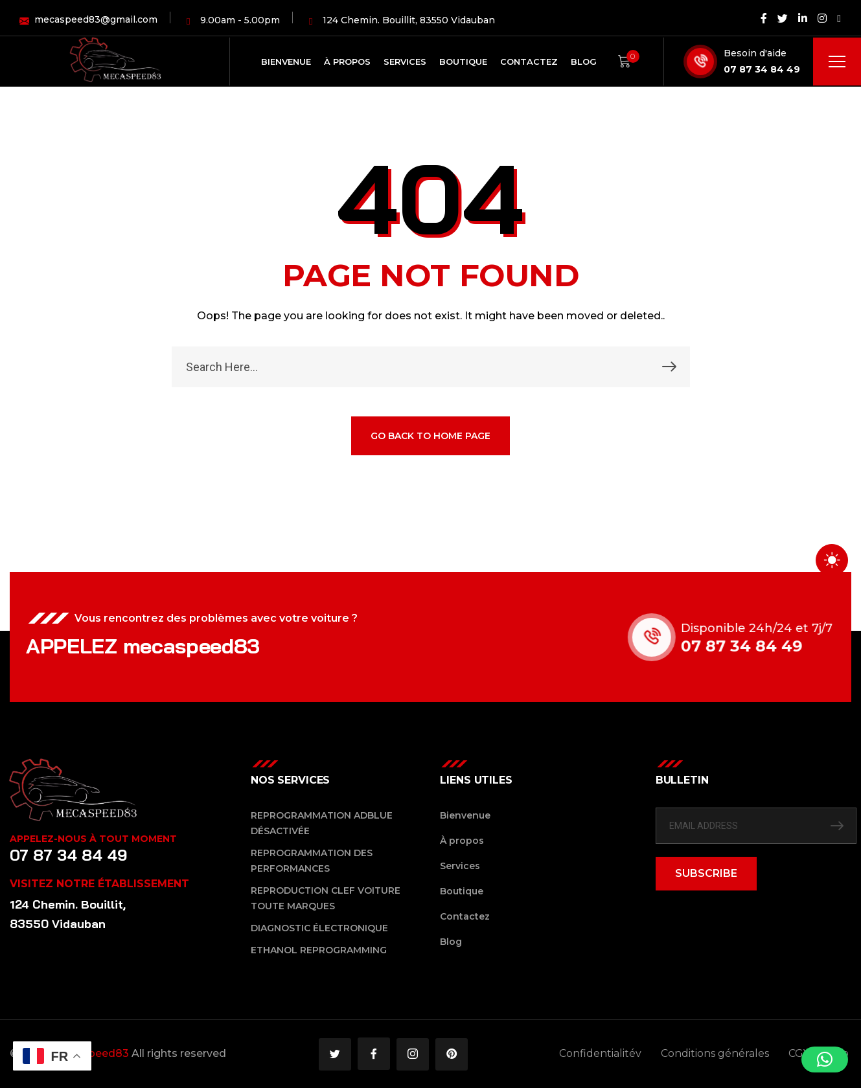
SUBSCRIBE (706, 873)
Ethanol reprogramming (319, 950)
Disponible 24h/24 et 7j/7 (772, 628)
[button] (824, 1059)
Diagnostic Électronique (319, 928)
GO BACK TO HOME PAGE (430, 437)
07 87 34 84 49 (762, 69)
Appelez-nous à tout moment (93, 838)
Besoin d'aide (755, 53)
